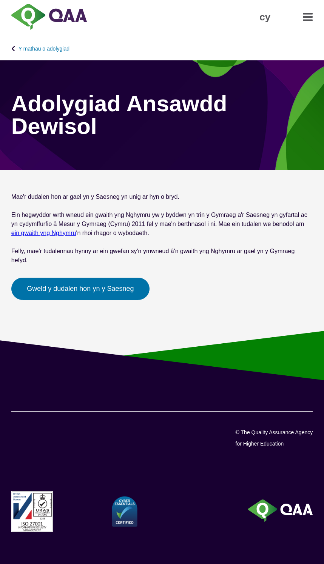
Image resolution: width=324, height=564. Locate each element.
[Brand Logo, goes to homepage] (49, 17)
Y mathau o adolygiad (44, 49)
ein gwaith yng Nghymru (43, 233)
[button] (264, 17)
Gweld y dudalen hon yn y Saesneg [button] (80, 288)
